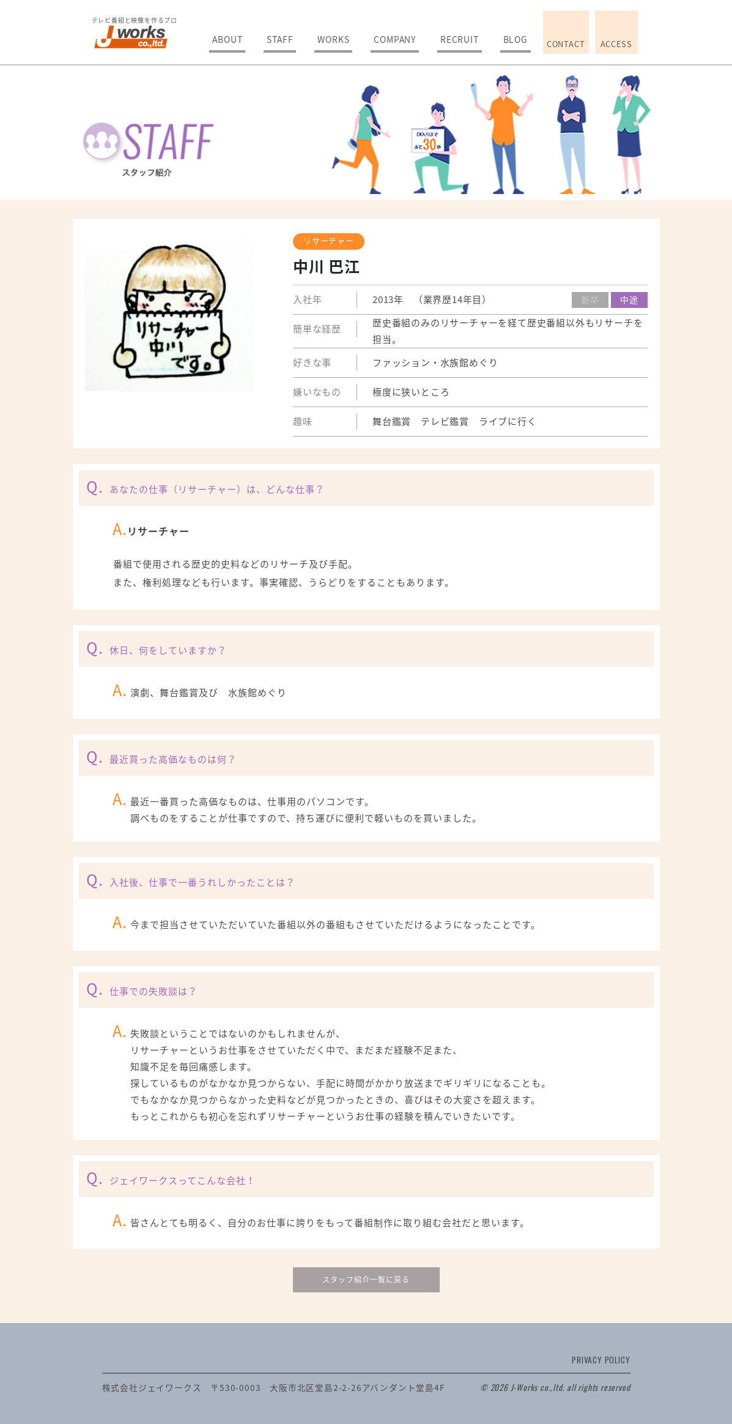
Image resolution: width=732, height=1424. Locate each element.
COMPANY (395, 39)
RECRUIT (459, 39)
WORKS (333, 39)
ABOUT (227, 39)
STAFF (280, 39)
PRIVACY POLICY (601, 1360)
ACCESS (616, 44)
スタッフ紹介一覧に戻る (366, 1279)
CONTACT (566, 44)
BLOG (515, 39)
